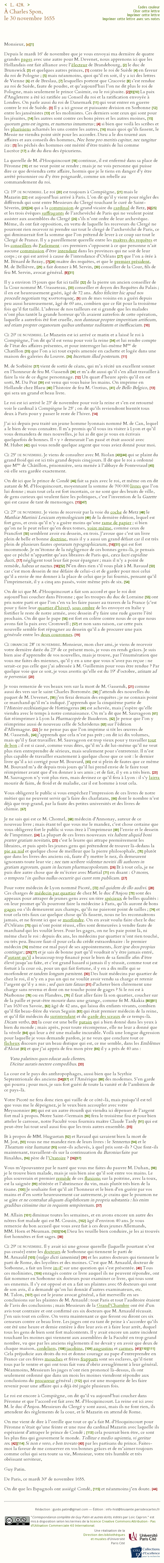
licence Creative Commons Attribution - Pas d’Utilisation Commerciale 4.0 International (93, 1523)
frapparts (89, 1359)
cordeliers (46, 1348)
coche (116, 512)
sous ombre (83, 608)
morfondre (73, 920)
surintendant (63, 1016)
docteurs (52, 1252)
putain (85, 1022)
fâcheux (12, 1043)
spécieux (113, 898)
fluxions (93, 1178)
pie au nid (14, 851)
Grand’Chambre (113, 1305)
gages (10, 909)
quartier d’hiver (53, 608)
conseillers (21, 246)
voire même (99, 528)
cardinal (121, 208)
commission (61, 208)
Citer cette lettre (146, 11)
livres (135, 486)
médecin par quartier (55, 893)
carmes (126, 1348)
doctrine (58, 539)
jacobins (75, 1348)
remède (63, 1178)
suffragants (53, 213)
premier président (131, 261)
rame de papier (116, 523)
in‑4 (57, 1268)
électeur (79, 65)
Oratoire (57, 1158)
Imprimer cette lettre (143, 15)
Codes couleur (149, 7)
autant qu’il (19, 957)
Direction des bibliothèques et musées (104, 1537)
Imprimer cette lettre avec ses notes (131, 19)
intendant (67, 251)
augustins (103, 1348)
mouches (54, 1359)
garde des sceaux (104, 1016)
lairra (154, 778)
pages (26, 59)
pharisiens (21, 129)
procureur (45, 1381)
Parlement (49, 246)
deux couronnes (56, 635)
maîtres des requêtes (132, 240)
